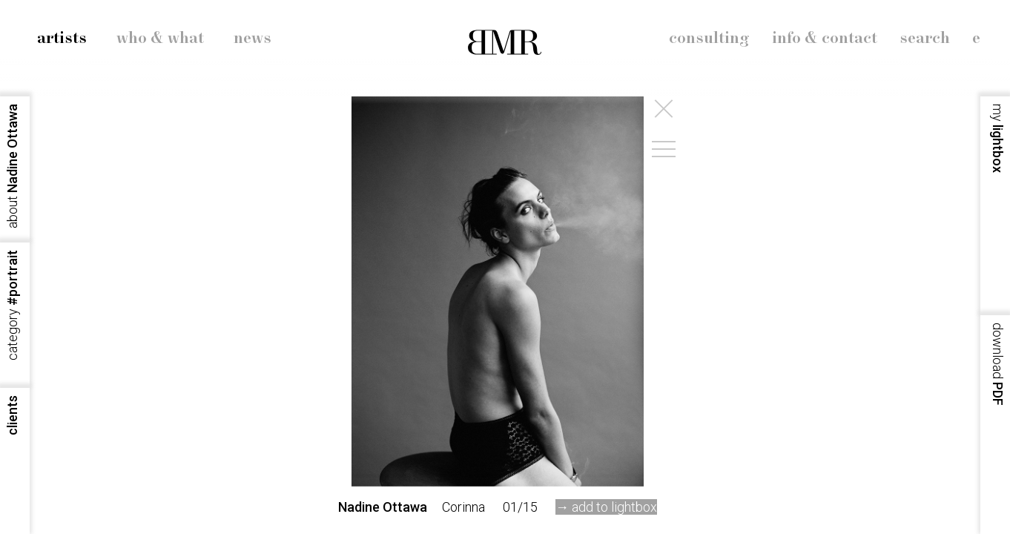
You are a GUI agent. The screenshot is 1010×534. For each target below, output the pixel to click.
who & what (160, 38)
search (925, 38)
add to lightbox (614, 507)
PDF (998, 364)
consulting (709, 38)
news (252, 38)
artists (62, 38)
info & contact (824, 38)
